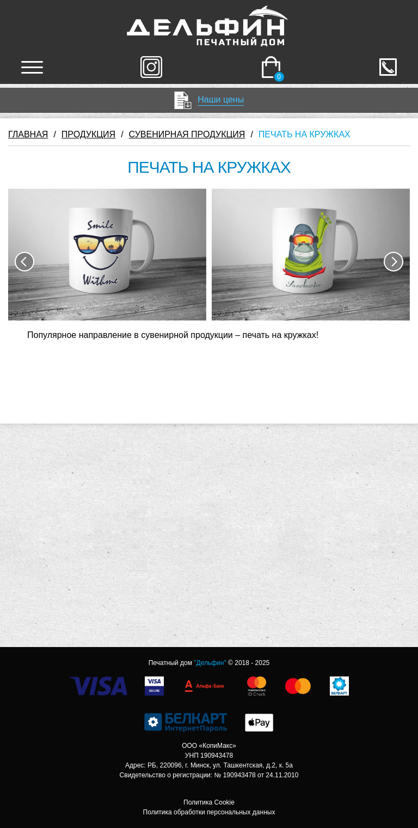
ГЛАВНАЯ (28, 134)
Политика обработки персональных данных (209, 812)
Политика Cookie (209, 802)
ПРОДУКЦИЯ (88, 134)
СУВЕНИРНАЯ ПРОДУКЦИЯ (187, 134)
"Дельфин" (210, 663)
